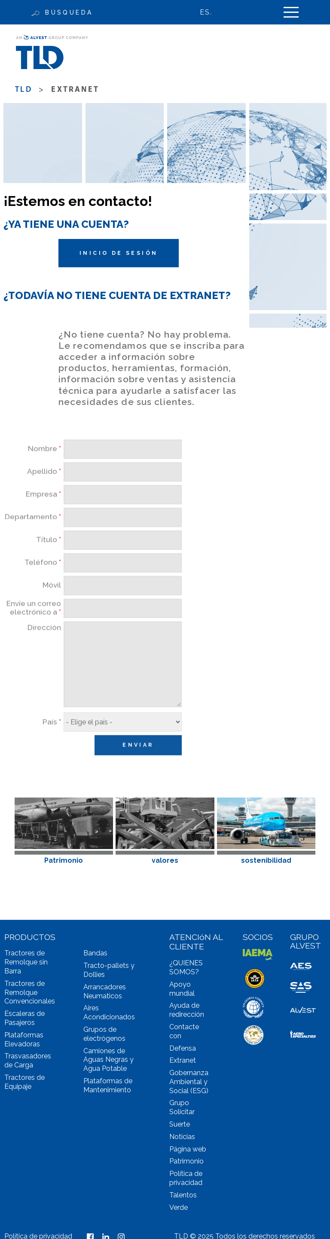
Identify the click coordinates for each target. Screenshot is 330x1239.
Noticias (182, 1137)
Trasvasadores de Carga (27, 1060)
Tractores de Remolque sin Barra (26, 962)
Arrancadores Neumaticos (104, 991)
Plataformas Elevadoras (23, 1039)
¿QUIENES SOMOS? (186, 967)
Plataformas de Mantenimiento (107, 1085)
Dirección (44, 647)
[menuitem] (210, 12)
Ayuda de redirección (186, 1009)
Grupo (179, 1103)
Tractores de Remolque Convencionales (29, 992)
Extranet (182, 1060)
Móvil (52, 605)
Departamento (33, 536)
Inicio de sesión (118, 253)
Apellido (44, 491)
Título (48, 559)
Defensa (182, 1048)
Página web (187, 1149)
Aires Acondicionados (109, 1012)
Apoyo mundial (182, 988)
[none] (210, 12)
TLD (23, 90)
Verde (178, 1207)
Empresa (43, 514)
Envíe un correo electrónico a (33, 627)
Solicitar (182, 1112)
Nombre (44, 468)
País (52, 741)
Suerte (179, 1124)
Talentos (183, 1195)
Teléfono (42, 582)
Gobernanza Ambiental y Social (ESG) (188, 1082)
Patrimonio (186, 1161)
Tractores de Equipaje (24, 1082)
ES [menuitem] (204, 12)
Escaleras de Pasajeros (24, 1018)
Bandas (95, 953)
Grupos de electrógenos (104, 1034)
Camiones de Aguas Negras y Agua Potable (108, 1060)
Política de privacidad (185, 1178)
